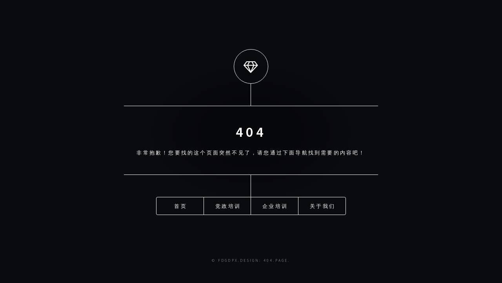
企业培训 (275, 205)
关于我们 (322, 205)
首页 (180, 205)
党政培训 (228, 205)
